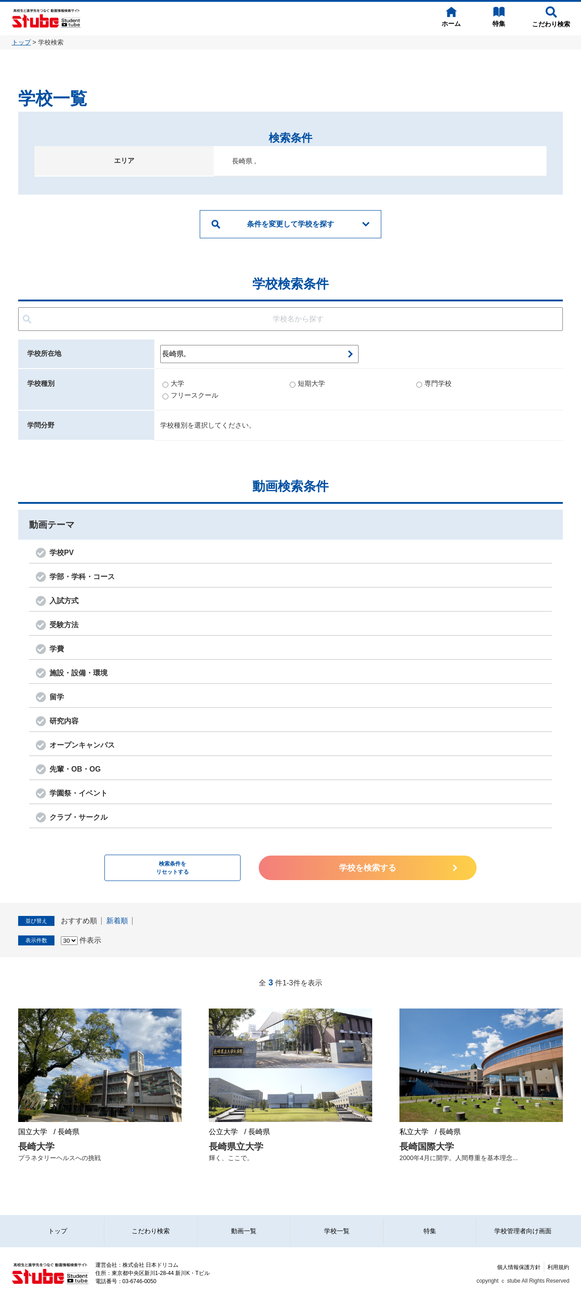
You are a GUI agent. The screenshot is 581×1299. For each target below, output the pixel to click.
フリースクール (190, 395)
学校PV (61, 552)
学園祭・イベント (78, 793)
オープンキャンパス (82, 745)
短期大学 (307, 383)
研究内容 (64, 721)
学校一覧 (337, 1231)
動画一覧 (243, 1231)
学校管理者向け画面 (522, 1231)
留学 (56, 697)
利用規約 (558, 1267)
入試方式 (64, 601)
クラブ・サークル (78, 817)
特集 (429, 1231)
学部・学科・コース (82, 577)
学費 (56, 649)
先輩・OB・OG (75, 769)
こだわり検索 (151, 1231)
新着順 (117, 921)
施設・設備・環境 (78, 673)
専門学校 (434, 383)
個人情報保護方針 (519, 1267)
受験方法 (64, 625)
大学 (173, 383)
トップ (21, 42)
